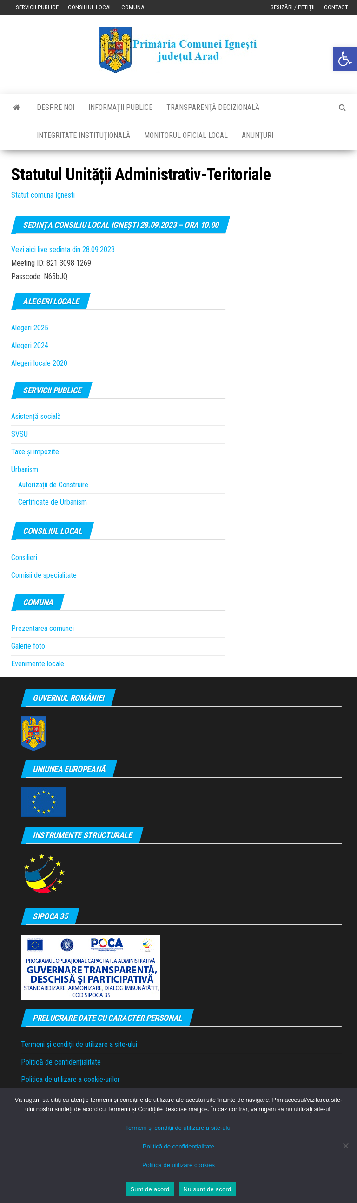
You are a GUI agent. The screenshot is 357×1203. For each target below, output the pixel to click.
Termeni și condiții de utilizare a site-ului (79, 1044)
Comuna (132, 7)
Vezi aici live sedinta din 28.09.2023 (63, 249)
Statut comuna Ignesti (43, 195)
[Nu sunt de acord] (345, 1145)
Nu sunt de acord (207, 1189)
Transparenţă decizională (212, 107)
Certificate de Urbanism (52, 502)
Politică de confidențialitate (61, 1062)
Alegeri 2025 (29, 327)
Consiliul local (90, 7)
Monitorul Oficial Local (186, 135)
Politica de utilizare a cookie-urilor (70, 1079)
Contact (336, 7)
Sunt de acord (149, 1189)
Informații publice (120, 107)
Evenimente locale (37, 663)
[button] (345, 59)
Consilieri (24, 557)
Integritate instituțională (83, 135)
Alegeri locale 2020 (39, 363)
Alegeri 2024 (29, 345)
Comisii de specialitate (44, 575)
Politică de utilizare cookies (178, 1165)
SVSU (19, 434)
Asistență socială (36, 416)
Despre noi (55, 107)
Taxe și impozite (35, 451)
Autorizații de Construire (53, 484)
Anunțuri (257, 135)
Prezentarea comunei (42, 628)
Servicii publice (37, 7)
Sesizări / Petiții (293, 7)
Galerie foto (28, 646)
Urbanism (24, 469)
